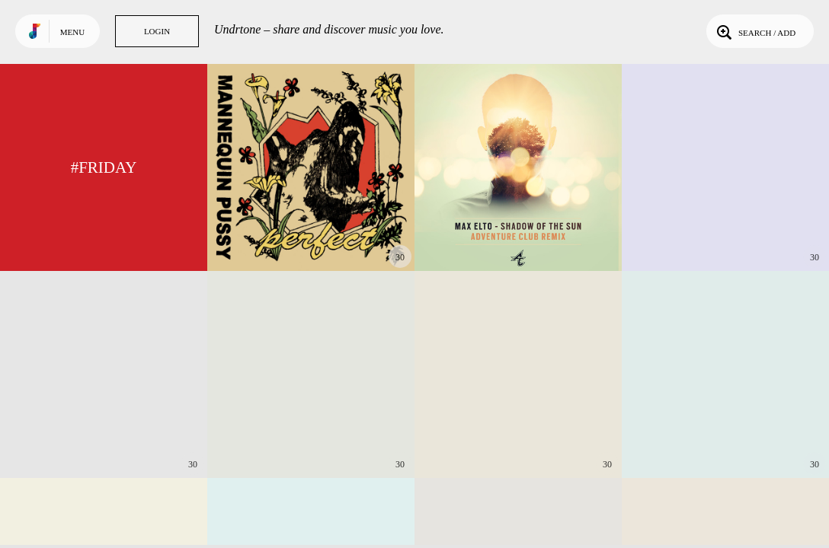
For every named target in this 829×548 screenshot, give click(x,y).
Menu (72, 32)
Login (157, 31)
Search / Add (754, 31)
